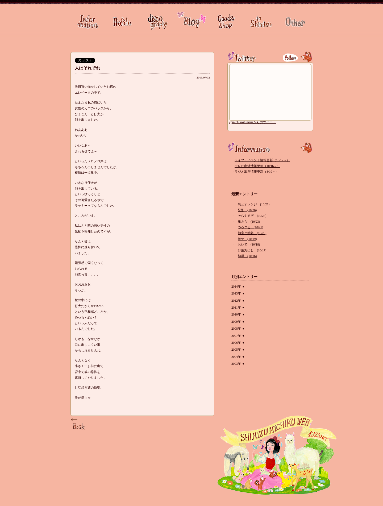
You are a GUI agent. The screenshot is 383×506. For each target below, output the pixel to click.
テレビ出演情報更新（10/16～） (257, 166)
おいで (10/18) (249, 244)
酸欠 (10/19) (247, 239)
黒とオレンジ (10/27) (253, 204)
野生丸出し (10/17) (252, 250)
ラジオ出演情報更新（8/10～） (256, 171)
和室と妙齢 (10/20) (252, 233)
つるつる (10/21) (250, 227)
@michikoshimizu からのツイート (252, 122)
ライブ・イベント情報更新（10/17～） (262, 160)
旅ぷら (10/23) (249, 221)
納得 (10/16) (247, 256)
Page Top (78, 424)
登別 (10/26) (247, 210)
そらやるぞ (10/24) (252, 216)
